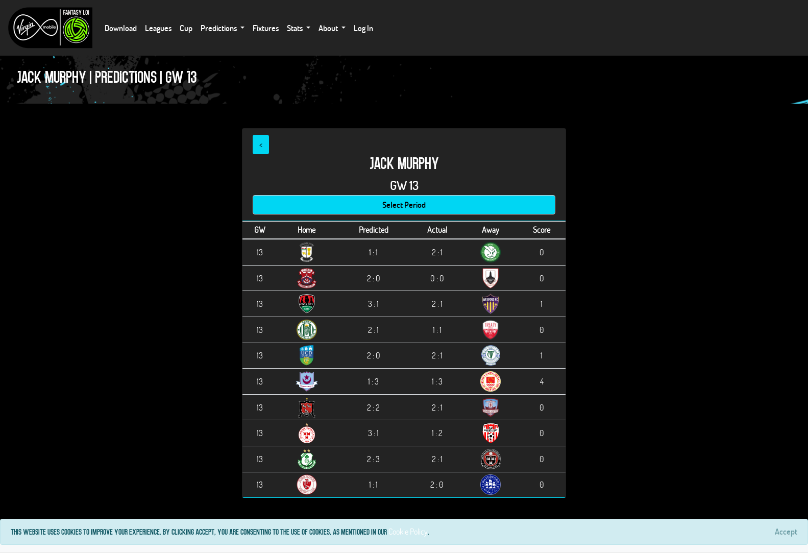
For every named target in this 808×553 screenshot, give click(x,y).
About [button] (329, 27)
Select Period (404, 204)
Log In (363, 27)
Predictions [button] (219, 27)
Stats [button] (295, 27)
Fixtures (266, 27)
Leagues (158, 27)
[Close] (786, 531)
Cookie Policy (408, 531)
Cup (186, 27)
